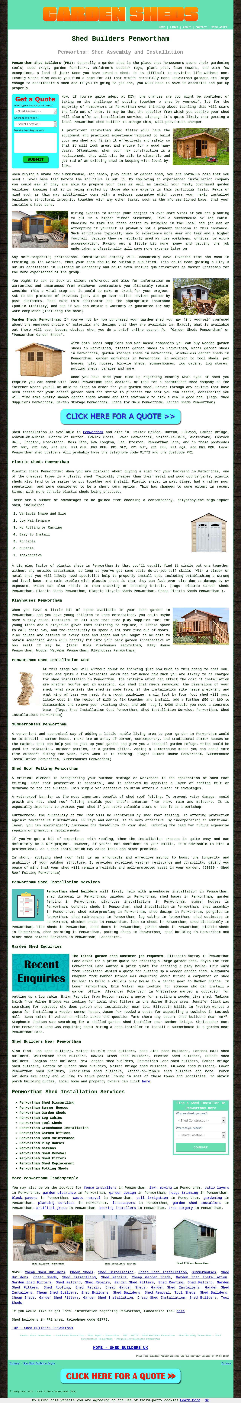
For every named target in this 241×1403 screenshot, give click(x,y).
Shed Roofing (170, 1282)
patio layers (217, 1188)
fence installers (100, 1188)
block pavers (24, 1198)
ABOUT (187, 27)
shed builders (47, 452)
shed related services (45, 937)
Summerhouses (204, 1272)
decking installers (117, 1208)
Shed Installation (115, 1272)
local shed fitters (115, 1002)
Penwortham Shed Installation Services (68, 1092)
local (67, 122)
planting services (56, 1203)
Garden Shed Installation (201, 1277)
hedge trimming (183, 1193)
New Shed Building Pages (39, 1363)
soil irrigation (152, 1198)
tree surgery (181, 1208)
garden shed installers (197, 1203)
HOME (162, 27)
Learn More (190, 1400)
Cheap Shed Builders (45, 1272)
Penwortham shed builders (72, 891)
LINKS (174, 27)
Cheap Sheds (81, 1272)
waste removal (87, 1198)
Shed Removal (157, 1293)
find (27, 1051)
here (146, 1081)
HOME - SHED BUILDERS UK (120, 1347)
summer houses (209, 739)
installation (200, 179)
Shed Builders (94, 1293)
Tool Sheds (185, 1293)
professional (67, 257)
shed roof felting (161, 815)
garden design (122, 1193)
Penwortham (93, 432)
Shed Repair (88, 1287)
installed (60, 620)
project (161, 291)
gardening (213, 1198)
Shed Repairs (114, 1277)
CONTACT (201, 27)
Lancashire (109, 937)
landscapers (123, 1203)
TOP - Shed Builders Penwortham (42, 1328)
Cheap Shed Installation (162, 1272)
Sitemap (14, 1363)
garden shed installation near (109, 1007)
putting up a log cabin (34, 997)
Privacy (226, 1363)
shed (118, 130)
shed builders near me (200, 1017)
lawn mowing (160, 1188)
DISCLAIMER (219, 27)
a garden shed (111, 63)
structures (92, 233)
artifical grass (51, 1208)
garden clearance (59, 1193)
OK (207, 1400)
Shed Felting (68, 1282)
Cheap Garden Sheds (151, 1277)
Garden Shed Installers (175, 1287)
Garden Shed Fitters (31, 1282)
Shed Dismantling (79, 1277)
